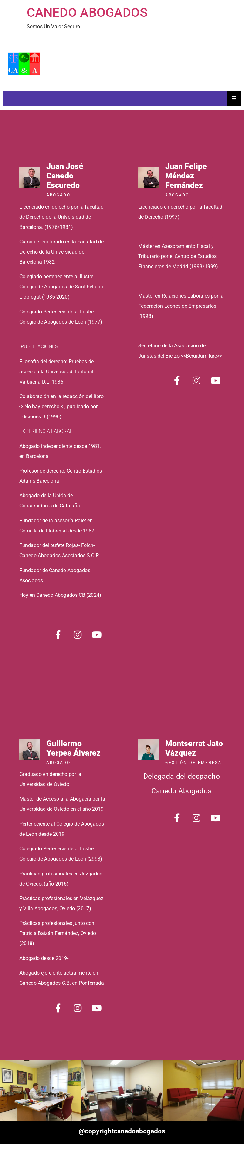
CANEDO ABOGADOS (87, 12)
